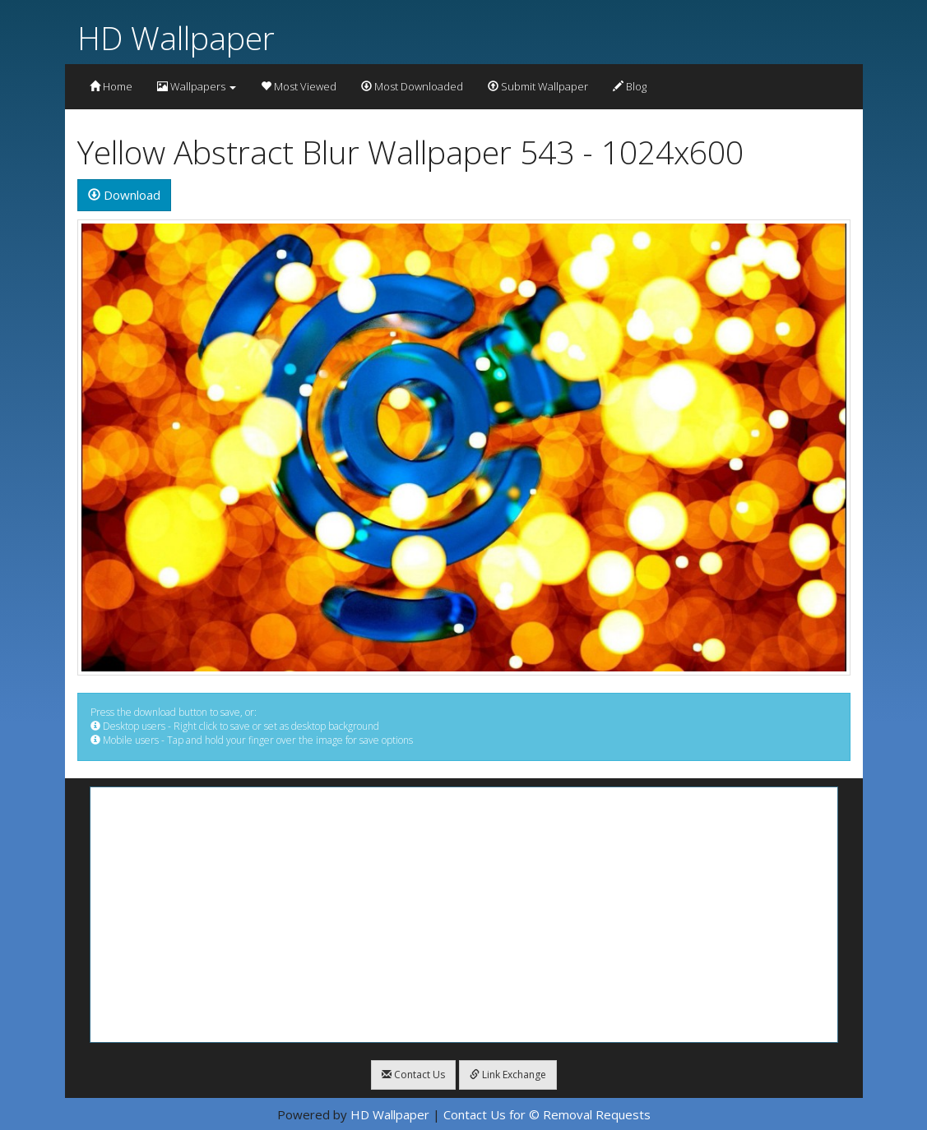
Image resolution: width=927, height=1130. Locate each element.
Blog (630, 86)
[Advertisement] (464, 915)
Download (124, 195)
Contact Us (413, 1075)
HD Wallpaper (176, 37)
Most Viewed (298, 86)
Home (111, 86)
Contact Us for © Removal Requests (547, 1114)
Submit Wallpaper (538, 86)
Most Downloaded (412, 86)
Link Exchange (508, 1075)
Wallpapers (196, 86)
